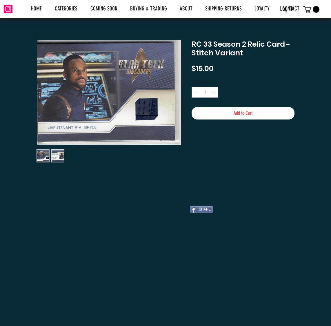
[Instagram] (8, 9)
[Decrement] (196, 92)
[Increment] (213, 92)
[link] (311, 9)
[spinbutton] (205, 92)
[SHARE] (201, 209)
